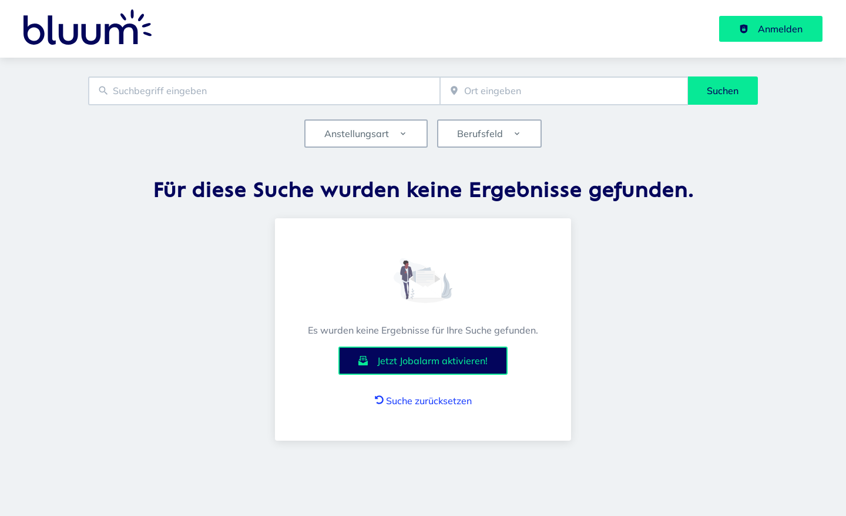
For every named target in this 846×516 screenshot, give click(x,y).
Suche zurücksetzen (423, 401)
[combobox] (264, 90)
